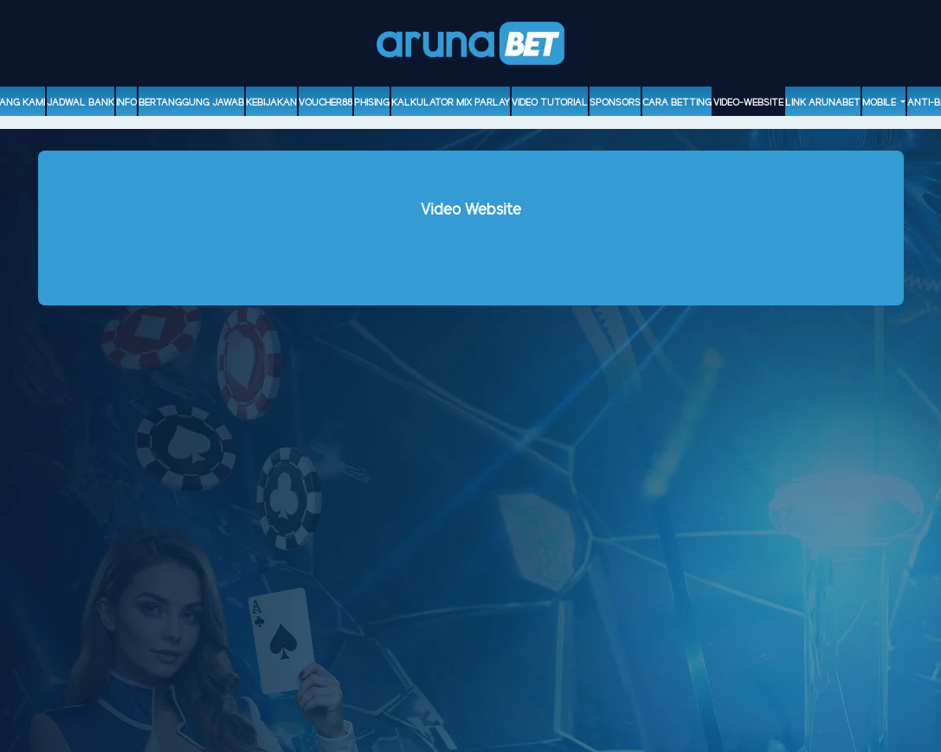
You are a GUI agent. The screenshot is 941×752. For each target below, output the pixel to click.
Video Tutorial (550, 103)
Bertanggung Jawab (191, 103)
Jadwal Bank (80, 103)
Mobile (880, 103)
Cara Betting (677, 103)
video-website (748, 103)
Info (126, 103)
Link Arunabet (822, 103)
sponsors (615, 103)
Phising (372, 103)
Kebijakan (271, 103)
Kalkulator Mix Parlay (450, 103)
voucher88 (325, 103)
